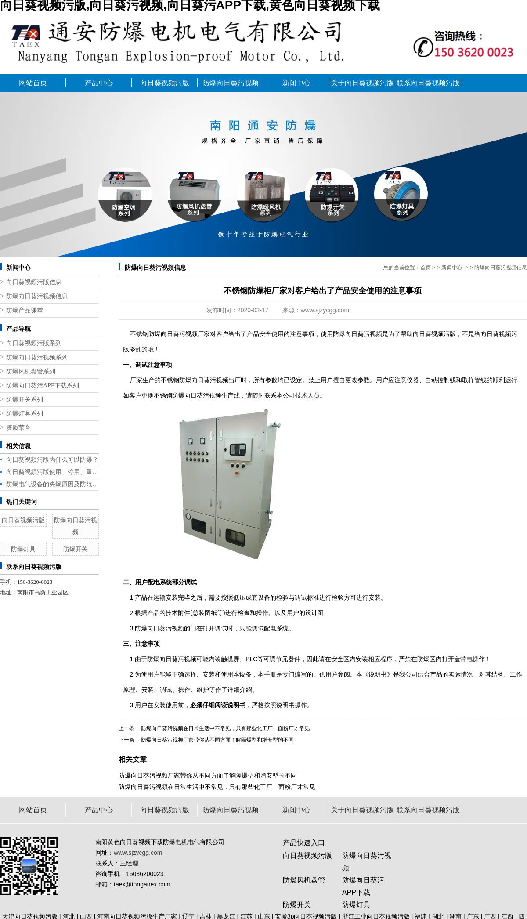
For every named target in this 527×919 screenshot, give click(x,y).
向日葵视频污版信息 (33, 282)
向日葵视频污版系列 (33, 343)
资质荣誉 (18, 427)
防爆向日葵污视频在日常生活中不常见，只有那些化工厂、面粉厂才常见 (217, 786)
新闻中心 (296, 83)
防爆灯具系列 (24, 413)
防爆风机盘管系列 (30, 371)
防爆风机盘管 (304, 880)
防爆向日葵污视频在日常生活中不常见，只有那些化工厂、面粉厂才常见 (225, 728)
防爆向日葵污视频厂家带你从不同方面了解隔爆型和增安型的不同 (217, 740)
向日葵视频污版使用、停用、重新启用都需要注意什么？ (52, 471)
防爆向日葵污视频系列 (37, 357)
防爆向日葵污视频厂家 (179, 333)
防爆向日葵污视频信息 (37, 296)
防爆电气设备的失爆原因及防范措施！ (52, 484)
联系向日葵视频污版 (428, 83)
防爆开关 (75, 549)
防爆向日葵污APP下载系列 (42, 385)
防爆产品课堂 (24, 310)
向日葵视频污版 (164, 83)
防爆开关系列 (24, 399)
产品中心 (99, 83)
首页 (425, 267)
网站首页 (33, 83)
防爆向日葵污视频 (230, 83)
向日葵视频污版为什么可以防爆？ (52, 459)
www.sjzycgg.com (325, 310)
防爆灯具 (23, 549)
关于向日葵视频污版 (362, 83)
